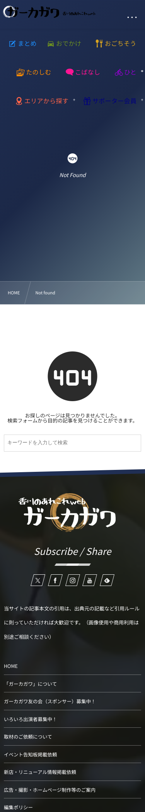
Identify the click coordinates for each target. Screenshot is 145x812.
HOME (11, 665)
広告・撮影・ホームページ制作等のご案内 (50, 789)
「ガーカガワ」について (30, 683)
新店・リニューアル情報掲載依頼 (40, 771)
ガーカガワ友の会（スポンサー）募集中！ (50, 701)
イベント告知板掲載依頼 (30, 754)
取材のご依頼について (28, 736)
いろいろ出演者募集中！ (30, 719)
